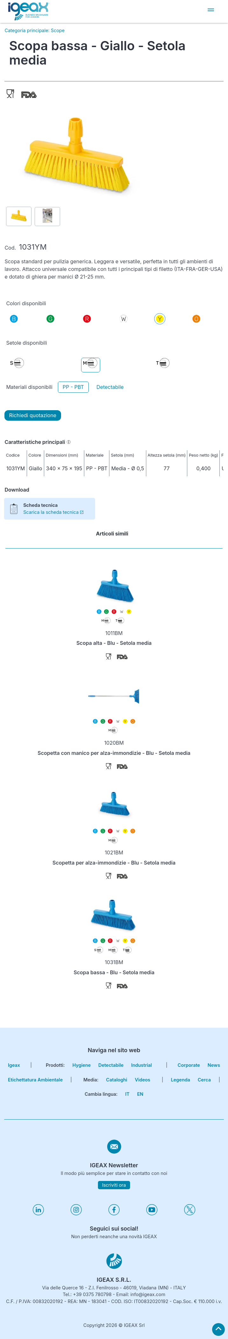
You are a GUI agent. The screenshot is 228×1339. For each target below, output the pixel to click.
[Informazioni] (69, 442)
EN (140, 1094)
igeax (14, 1065)
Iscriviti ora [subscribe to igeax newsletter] (114, 1185)
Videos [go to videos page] (142, 1079)
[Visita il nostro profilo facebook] (114, 1213)
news (214, 1065)
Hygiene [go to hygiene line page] (82, 1065)
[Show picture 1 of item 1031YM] (18, 216)
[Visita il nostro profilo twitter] (189, 1213)
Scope (58, 30)
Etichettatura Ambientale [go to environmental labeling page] (35, 1079)
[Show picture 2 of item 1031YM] (47, 216)
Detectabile (110, 387)
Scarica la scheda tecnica (53, 512)
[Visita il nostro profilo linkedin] (38, 1213)
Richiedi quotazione (32, 415)
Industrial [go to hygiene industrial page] (141, 1065)
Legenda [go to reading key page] (180, 1079)
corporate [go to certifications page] (189, 1065)
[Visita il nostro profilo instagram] (76, 1213)
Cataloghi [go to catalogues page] (116, 1079)
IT (127, 1094)
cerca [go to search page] (204, 1079)
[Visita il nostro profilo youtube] (151, 1213)
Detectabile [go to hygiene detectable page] (110, 1065)
